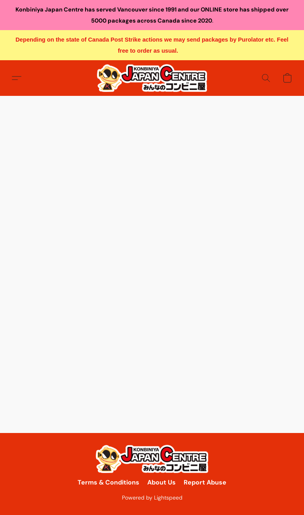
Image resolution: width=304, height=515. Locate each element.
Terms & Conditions (108, 482)
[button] (152, 78)
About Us (161, 482)
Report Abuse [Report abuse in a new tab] (205, 482)
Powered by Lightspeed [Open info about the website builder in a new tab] (152, 497)
